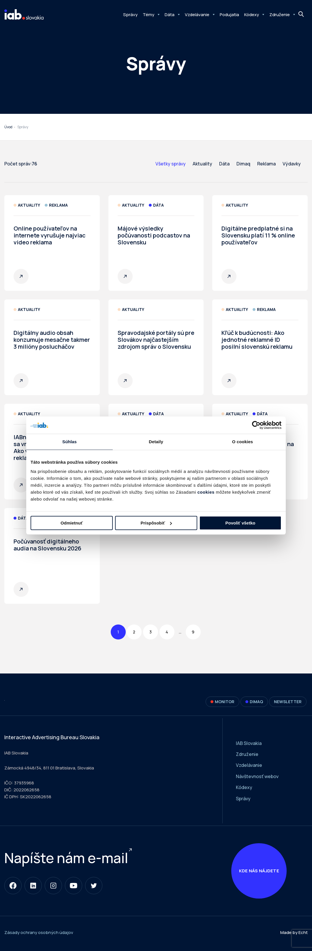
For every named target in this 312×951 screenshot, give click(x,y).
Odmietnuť (72, 522)
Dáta (169, 15)
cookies (206, 492)
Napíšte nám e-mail (66, 859)
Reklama (266, 164)
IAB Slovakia (249, 743)
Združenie (279, 15)
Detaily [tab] (156, 441)
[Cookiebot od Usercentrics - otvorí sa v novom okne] (256, 425)
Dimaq (243, 164)
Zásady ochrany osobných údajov (38, 935)
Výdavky (292, 164)
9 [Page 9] (193, 632)
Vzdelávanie (197, 15)
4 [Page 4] (167, 632)
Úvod (8, 126)
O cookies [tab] (242, 441)
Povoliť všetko (240, 522)
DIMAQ (254, 701)
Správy (130, 15)
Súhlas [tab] (69, 441)
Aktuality (202, 164)
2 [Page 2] (134, 632)
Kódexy (251, 15)
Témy (148, 15)
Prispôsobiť (156, 522)
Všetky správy (170, 164)
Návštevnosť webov (257, 776)
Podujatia (229, 15)
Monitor (222, 701)
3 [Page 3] (150, 632)
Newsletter (288, 701)
